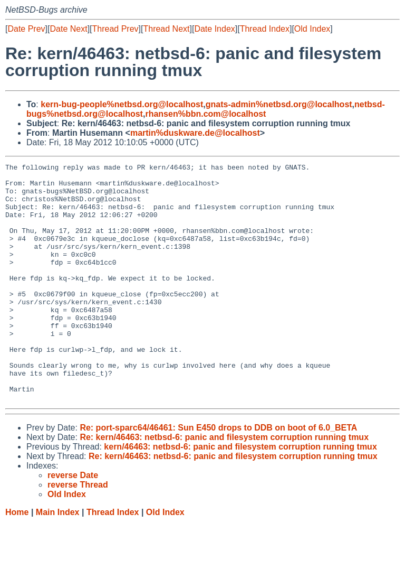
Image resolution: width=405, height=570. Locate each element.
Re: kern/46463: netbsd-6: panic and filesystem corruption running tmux (224, 484)
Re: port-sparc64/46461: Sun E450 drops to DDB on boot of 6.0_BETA (218, 475)
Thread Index (265, 28)
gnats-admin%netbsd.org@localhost (279, 104)
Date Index (214, 28)
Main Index (58, 559)
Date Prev (26, 28)
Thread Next (166, 28)
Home (16, 559)
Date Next (68, 28)
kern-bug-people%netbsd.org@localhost (122, 104)
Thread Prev (115, 28)
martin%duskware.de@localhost (195, 132)
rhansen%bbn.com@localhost (205, 113)
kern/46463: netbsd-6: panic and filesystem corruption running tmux (240, 494)
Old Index (312, 28)
